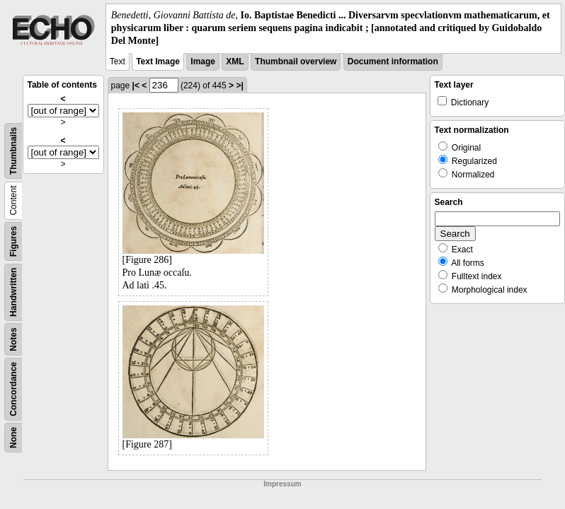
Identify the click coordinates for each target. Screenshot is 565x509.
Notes (13, 339)
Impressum (282, 484)
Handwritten (13, 291)
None (13, 437)
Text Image (158, 61)
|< (135, 85)
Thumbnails (13, 150)
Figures (13, 241)
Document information (393, 61)
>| (239, 85)
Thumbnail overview (295, 61)
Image (202, 61)
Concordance (13, 389)
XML (235, 61)
